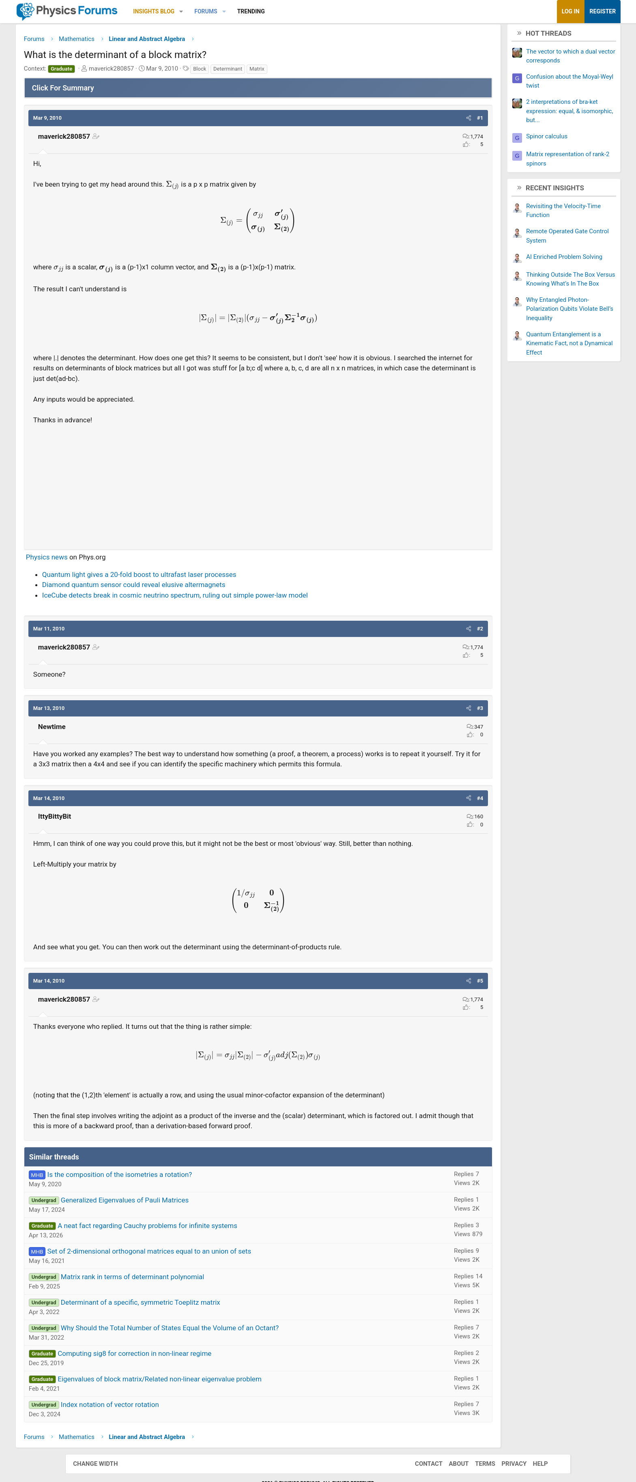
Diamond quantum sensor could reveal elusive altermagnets (191, 587)
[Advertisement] (258, 486)
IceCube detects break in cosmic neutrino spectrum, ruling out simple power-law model (232, 598)
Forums (262, 11)
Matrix (314, 72)
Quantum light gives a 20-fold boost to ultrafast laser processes (196, 577)
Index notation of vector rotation (167, 1438)
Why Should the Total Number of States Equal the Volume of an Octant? (227, 1361)
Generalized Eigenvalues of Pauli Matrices (182, 1234)
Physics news (104, 560)
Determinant (285, 72)
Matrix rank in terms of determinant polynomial (190, 1310)
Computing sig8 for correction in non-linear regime (192, 1387)
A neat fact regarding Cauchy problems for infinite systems (204, 1259)
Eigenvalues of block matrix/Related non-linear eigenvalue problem (217, 1413)
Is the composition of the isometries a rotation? (177, 1208)
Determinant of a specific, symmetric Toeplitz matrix (197, 1336)
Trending (308, 11)
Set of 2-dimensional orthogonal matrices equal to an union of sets (207, 1285)
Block (256, 72)
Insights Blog (211, 11)
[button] (239, 11)
